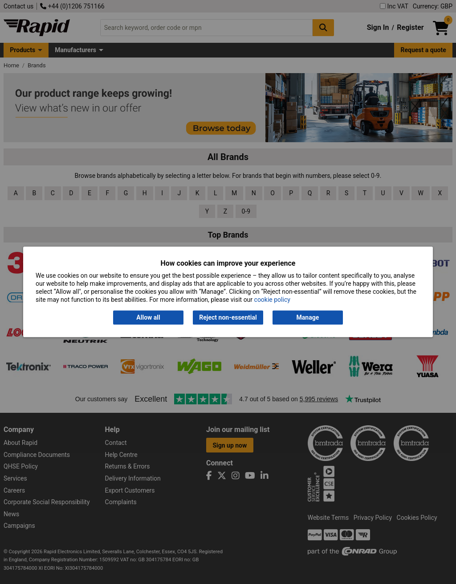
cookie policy (272, 300)
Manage (308, 317)
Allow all (148, 317)
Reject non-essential (227, 317)
